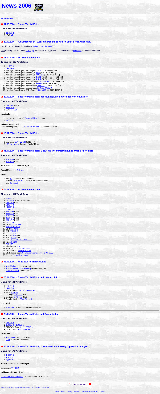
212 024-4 (14, 110)
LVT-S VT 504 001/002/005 (21, 240)
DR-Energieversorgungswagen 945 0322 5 (37, 253)
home (57, 392)
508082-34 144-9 (23, 248)
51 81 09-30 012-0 (44, 88)
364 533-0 (10, 211)
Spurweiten (10, 337)
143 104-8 (10, 68)
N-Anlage (30, 51)
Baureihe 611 (11, 222)
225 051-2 (10, 33)
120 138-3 (10, 203)
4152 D (39, 77)
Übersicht (77, 51)
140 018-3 (10, 288)
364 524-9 (10, 108)
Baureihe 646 (15, 224)
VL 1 (13, 35)
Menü (63, 392)
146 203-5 (10, 207)
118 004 (12, 233)
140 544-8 (10, 205)
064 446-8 (15, 368)
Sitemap (69, 392)
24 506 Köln (44, 81)
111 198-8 (10, 66)
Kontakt (102, 392)
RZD (8, 340)
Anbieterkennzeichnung (90, 392)
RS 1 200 (13, 242)
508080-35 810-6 (24, 251)
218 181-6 (10, 159)
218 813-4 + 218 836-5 (15, 325)
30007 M (40, 86)
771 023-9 (14, 229)
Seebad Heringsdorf (21, 255)
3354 (38, 73)
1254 (18, 246)
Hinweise (77, 392)
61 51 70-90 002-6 (27, 290)
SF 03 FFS (18, 295)
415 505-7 (10, 357)
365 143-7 (10, 218)
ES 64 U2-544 (20, 142)
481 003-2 (14, 231)
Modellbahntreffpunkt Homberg (18, 268)
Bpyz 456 (9, 359)
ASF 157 (9, 244)
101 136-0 (10, 200)
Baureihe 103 (18, 181)
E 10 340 (20, 170)
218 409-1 (10, 209)
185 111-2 (10, 105)
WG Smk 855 (41, 90)
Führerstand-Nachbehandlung (12, 377)
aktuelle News (7, 18)
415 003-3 (10, 355)
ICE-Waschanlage (13, 144)
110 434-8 (10, 286)
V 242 (13, 235)
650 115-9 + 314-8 (13, 227)
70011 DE (40, 75)
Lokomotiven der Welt (42, 46)
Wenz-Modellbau (12, 271)
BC (11, 179)
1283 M (38, 70)
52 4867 (9, 198)
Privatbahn (10, 307)
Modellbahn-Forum (13, 266)
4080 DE (39, 83)
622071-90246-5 (26, 327)
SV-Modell (14, 183)
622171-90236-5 (24, 329)
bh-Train (9, 120)
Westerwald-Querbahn (33, 118)
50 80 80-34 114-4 (24, 299)
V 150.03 (14, 293)
